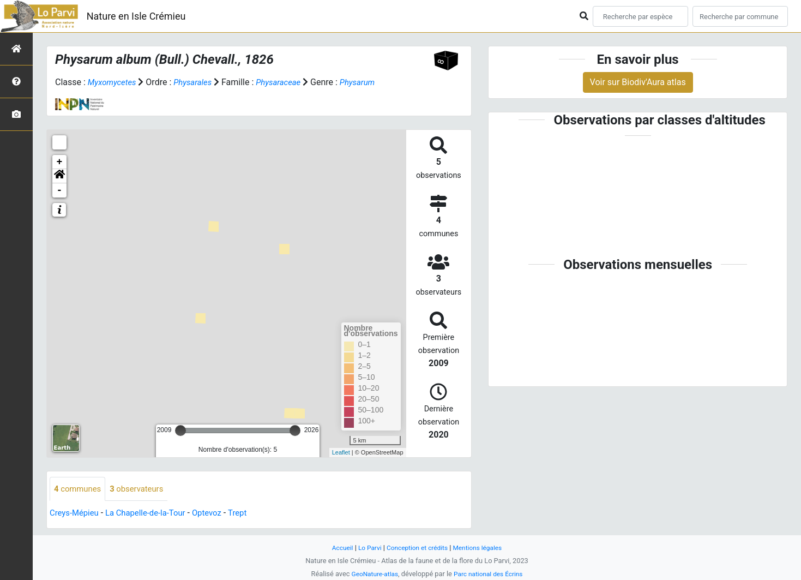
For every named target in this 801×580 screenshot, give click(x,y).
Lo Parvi (366, 547)
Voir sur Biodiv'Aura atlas (638, 82)
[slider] (180, 430)
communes (79, 489)
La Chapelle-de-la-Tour (152, 514)
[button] (59, 176)
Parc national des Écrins (490, 574)
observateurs (142, 489)
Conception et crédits (417, 547)
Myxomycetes (114, 82)
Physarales (198, 82)
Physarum (369, 82)
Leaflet (341, 452)
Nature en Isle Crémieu (136, 16)
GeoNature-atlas (372, 574)
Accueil (337, 547)
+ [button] (60, 162)
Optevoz (218, 514)
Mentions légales (481, 547)
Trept (250, 514)
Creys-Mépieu (76, 514)
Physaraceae (287, 82)
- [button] (60, 190)
